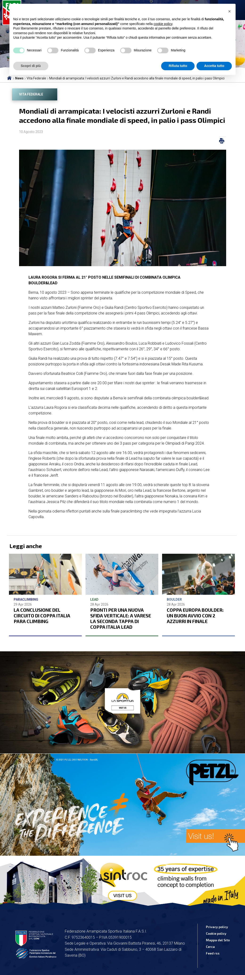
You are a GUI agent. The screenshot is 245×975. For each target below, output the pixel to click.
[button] (229, 11)
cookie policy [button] (163, 24)
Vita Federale (31, 94)
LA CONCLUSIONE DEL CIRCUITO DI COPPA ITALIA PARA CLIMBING (42, 615)
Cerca (210, 947)
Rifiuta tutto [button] (178, 66)
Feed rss (213, 953)
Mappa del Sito (218, 940)
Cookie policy (216, 933)
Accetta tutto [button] (214, 66)
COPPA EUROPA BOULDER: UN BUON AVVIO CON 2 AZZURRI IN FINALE (195, 615)
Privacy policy (217, 927)
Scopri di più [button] (31, 66)
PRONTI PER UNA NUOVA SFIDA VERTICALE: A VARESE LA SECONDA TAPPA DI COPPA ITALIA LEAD (120, 618)
